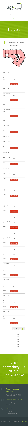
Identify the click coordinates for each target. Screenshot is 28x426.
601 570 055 (21, 13)
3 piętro (18, 339)
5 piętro (18, 344)
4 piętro (18, 341)
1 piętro (18, 334)
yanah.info (24, 421)
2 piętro (18, 337)
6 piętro (18, 346)
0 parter (18, 332)
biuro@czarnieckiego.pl (13, 15)
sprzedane (14, 84)
